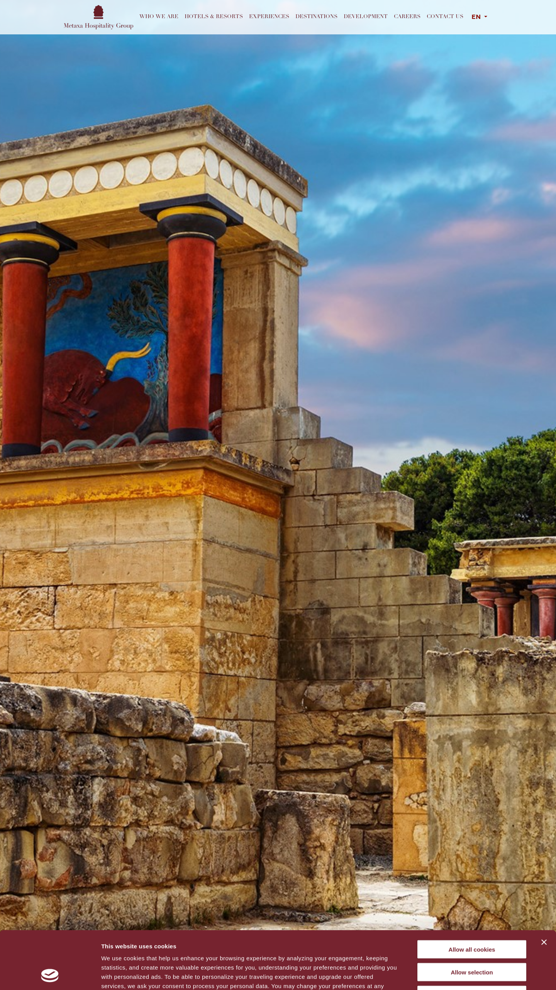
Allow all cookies (472, 895)
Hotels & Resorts (214, 17)
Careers (407, 17)
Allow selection (472, 918)
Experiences (269, 17)
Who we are (158, 17)
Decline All (471, 940)
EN (477, 17)
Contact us (445, 17)
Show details (405, 974)
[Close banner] (544, 888)
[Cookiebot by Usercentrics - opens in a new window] (50, 975)
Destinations (316, 17)
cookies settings (236, 941)
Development (366, 17)
